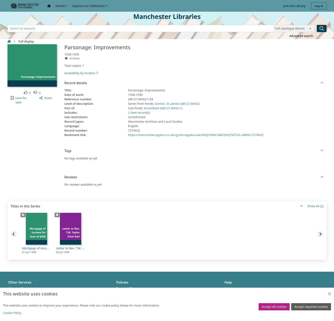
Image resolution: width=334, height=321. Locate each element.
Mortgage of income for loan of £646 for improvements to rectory (36, 248)
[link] (27, 93)
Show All (316, 206)
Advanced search (301, 36)
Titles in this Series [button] (156, 206)
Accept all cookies (274, 307)
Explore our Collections (88, 6)
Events (60, 6)
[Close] (330, 294)
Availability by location (81, 73)
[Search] (322, 28)
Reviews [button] (194, 177)
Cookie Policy (12, 313)
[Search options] (294, 28)
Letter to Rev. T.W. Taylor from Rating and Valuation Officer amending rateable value (70, 248)
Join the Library (295, 6)
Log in (318, 6)
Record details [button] (194, 83)
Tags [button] (194, 151)
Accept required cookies (311, 307)
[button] (18, 100)
